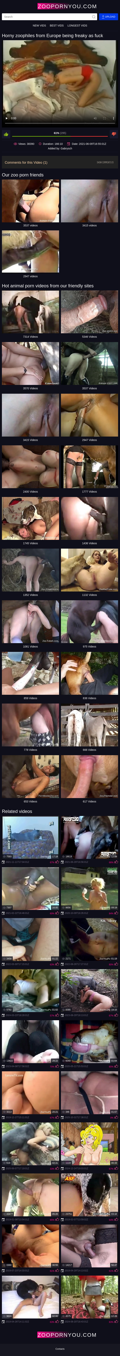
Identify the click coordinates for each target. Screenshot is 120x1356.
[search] (49, 16)
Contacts (59, 1349)
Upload (108, 16)
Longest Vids (77, 25)
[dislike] (114, 134)
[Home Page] (60, 6)
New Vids (39, 25)
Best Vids (57, 25)
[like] (6, 134)
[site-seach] (93, 16)
